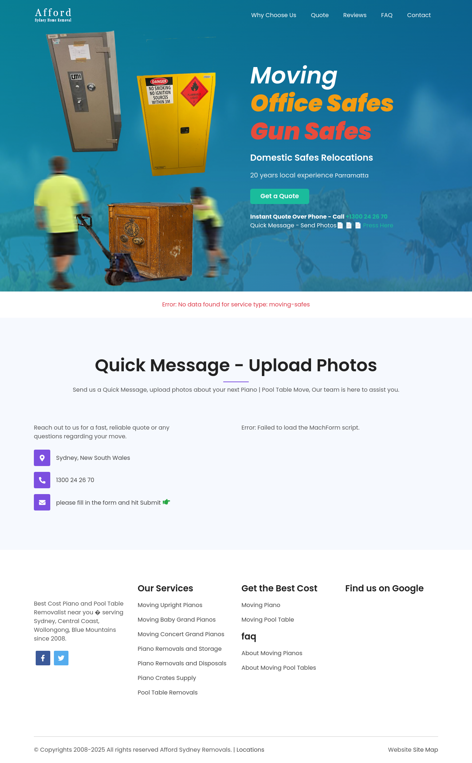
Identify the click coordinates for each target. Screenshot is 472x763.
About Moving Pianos (271, 653)
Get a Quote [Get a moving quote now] (279, 196)
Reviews (355, 15)
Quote (320, 15)
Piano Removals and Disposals (182, 663)
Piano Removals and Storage (180, 649)
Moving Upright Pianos (170, 605)
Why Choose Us (273, 15)
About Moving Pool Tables (278, 668)
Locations (250, 750)
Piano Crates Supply (167, 678)
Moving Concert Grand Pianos (181, 634)
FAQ (387, 15)
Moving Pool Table (267, 619)
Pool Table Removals (168, 692)
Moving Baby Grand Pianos (177, 619)
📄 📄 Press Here (369, 225)
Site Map (425, 750)
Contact (419, 15)
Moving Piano (260, 605)
